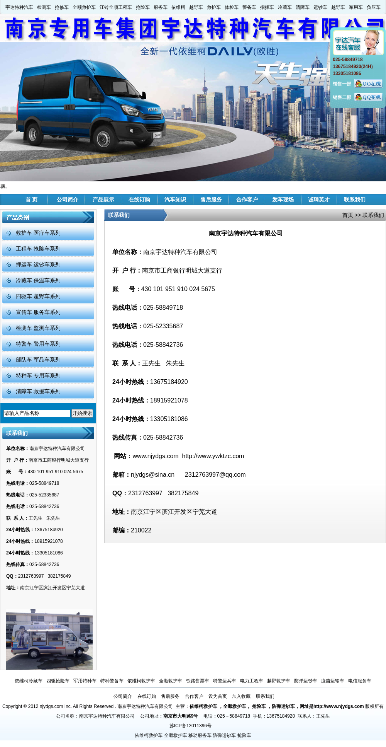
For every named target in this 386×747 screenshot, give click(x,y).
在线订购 (139, 199)
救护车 (214, 7)
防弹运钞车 (305, 681)
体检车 (232, 7)
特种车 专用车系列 (38, 375)
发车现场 (283, 199)
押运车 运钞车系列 (38, 264)
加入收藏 (241, 696)
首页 (347, 215)
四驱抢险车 (57, 681)
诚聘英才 (319, 199)
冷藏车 (285, 7)
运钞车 (320, 7)
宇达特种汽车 (19, 7)
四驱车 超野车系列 (38, 296)
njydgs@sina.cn (152, 474)
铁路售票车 (197, 681)
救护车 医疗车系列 (38, 233)
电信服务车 (359, 681)
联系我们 (355, 199)
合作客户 (247, 199)
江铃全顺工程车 (116, 7)
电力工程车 (251, 681)
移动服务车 (200, 735)
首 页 (31, 199)
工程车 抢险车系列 (38, 249)
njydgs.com (51, 706)
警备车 (249, 7)
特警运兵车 (224, 681)
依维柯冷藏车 (28, 681)
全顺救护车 (84, 7)
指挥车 (267, 7)
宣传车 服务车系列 (38, 312)
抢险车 (143, 7)
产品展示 (103, 199)
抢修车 (62, 7)
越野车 (196, 7)
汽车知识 (175, 199)
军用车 (356, 7)
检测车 (44, 7)
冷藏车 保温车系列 (38, 280)
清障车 (303, 7)
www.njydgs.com (155, 456)
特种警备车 (112, 681)
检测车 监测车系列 (38, 328)
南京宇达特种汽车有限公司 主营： (153, 706)
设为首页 (217, 696)
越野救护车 (278, 681)
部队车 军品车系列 (38, 359)
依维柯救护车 (141, 681)
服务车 (161, 7)
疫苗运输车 (332, 681)
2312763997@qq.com (215, 474)
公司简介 (67, 199)
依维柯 (178, 7)
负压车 (374, 7)
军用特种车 (84, 681)
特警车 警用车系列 (38, 344)
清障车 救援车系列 (38, 391)
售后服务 (211, 199)
